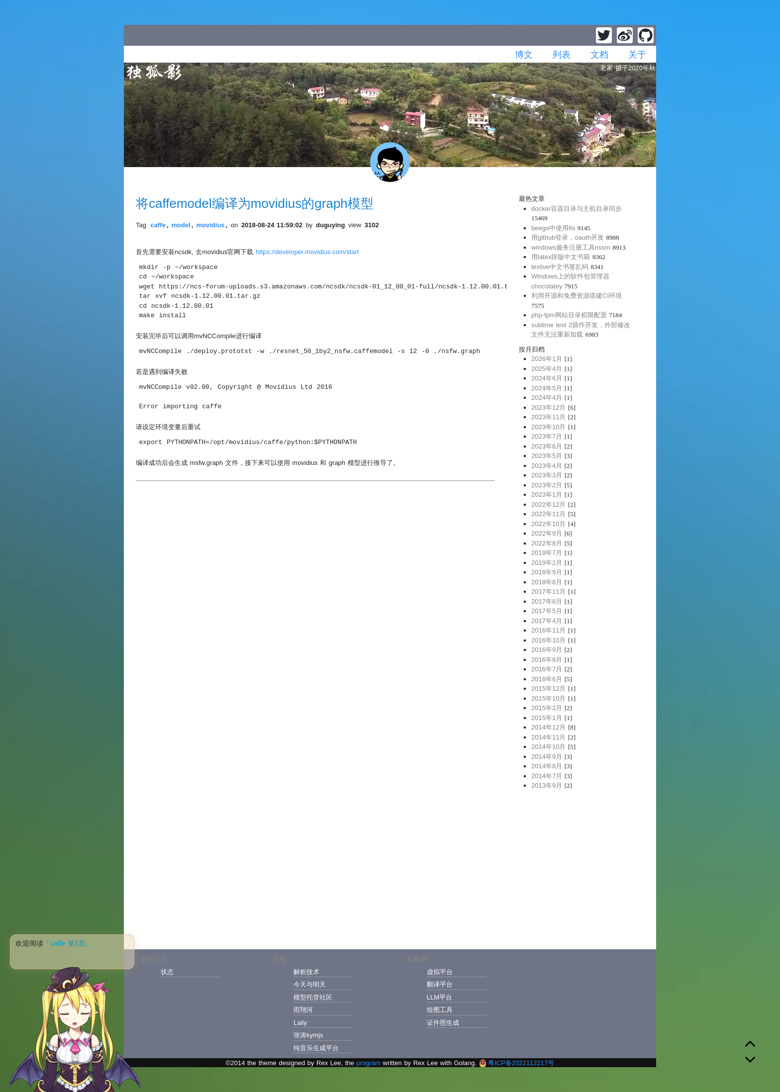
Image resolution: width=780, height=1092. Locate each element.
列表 (562, 55)
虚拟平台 (440, 972)
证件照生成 (443, 1022)
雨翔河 (303, 1009)
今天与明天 (309, 984)
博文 (524, 55)
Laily (300, 1022)
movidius (210, 225)
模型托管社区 (312, 997)
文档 (599, 55)
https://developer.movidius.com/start (307, 252)
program (368, 1063)
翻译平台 (440, 984)
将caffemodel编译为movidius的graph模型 (255, 203)
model (181, 225)
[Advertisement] (581, 866)
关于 (637, 55)
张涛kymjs (308, 1035)
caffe (158, 225)
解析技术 (306, 972)
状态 (167, 972)
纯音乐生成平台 (316, 1048)
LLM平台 (439, 997)
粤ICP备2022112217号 (516, 1063)
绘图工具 (440, 1009)
